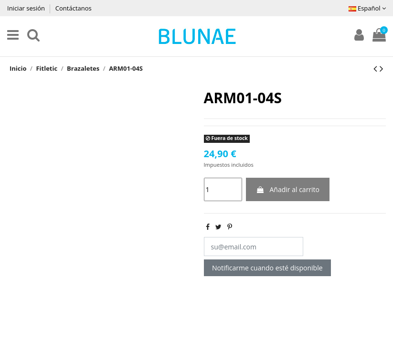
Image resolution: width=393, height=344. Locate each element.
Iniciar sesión (26, 8)
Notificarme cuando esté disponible (267, 267)
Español (367, 8)
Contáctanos (73, 8)
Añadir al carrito (287, 189)
